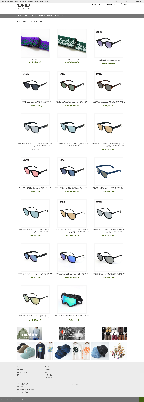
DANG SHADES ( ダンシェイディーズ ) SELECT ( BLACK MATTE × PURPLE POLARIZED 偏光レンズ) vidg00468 (109, 59)
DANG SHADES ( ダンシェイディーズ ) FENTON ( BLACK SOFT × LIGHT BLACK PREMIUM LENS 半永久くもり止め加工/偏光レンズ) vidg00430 (108, 231)
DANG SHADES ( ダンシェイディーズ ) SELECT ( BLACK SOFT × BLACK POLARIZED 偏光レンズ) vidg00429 (35, 102)
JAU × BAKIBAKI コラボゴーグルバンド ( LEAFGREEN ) (72, 59)
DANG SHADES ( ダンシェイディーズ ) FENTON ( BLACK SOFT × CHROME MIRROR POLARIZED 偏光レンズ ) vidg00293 (109, 274)
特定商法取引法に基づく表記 (25, 389)
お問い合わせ (69, 16)
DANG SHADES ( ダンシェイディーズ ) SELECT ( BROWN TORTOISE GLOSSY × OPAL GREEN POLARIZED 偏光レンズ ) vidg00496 (72, 102)
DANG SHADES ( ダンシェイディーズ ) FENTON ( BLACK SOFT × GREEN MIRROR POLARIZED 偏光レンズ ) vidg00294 (72, 274)
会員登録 (138, 1)
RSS (18, 386)
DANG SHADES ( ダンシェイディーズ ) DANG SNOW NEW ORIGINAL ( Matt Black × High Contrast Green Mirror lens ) (72, 316)
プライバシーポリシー (23, 392)
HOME (19, 16)
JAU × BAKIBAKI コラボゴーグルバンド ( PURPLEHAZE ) (35, 59)
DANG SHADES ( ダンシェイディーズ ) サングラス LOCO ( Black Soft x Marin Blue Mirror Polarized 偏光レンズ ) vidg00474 (35, 274)
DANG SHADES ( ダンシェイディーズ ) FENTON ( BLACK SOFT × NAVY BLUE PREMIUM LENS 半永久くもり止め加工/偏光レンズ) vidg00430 (35, 231)
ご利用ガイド (59, 16)
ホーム (18, 21)
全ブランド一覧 (28, 16)
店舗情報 (50, 16)
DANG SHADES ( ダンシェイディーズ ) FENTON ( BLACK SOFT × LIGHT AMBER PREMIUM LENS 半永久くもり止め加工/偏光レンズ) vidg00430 (72, 231)
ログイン (127, 1)
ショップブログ (40, 16)
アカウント (116, 1)
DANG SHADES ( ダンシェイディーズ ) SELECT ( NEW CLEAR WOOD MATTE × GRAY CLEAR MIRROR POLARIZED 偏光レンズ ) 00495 (109, 102)
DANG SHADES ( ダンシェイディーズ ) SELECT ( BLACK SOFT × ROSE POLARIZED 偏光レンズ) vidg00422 (35, 188)
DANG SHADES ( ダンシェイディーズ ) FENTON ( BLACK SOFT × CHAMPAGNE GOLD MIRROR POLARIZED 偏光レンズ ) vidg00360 (35, 316)
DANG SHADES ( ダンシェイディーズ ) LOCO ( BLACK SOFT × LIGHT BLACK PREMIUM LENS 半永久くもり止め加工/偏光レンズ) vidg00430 (35, 145)
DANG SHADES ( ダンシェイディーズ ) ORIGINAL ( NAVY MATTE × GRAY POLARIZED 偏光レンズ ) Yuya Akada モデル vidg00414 (108, 188)
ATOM (22, 386)
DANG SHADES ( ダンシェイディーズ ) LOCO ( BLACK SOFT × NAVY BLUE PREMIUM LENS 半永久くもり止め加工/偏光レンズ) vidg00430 (72, 144)
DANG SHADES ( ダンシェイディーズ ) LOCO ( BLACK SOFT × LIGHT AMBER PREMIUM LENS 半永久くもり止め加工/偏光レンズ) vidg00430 (109, 145)
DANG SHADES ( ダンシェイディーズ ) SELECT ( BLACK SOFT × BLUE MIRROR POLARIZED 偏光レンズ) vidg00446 (72, 188)
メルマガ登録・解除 (22, 384)
